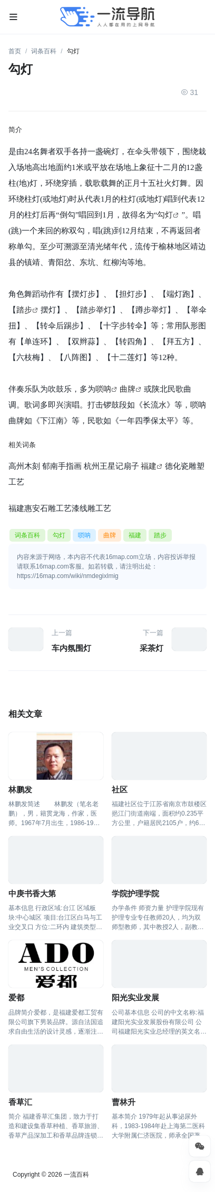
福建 (149, 465)
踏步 (24, 309)
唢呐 (103, 388)
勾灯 (165, 214)
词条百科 (43, 51)
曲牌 (127, 388)
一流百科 (76, 1174)
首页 (14, 51)
